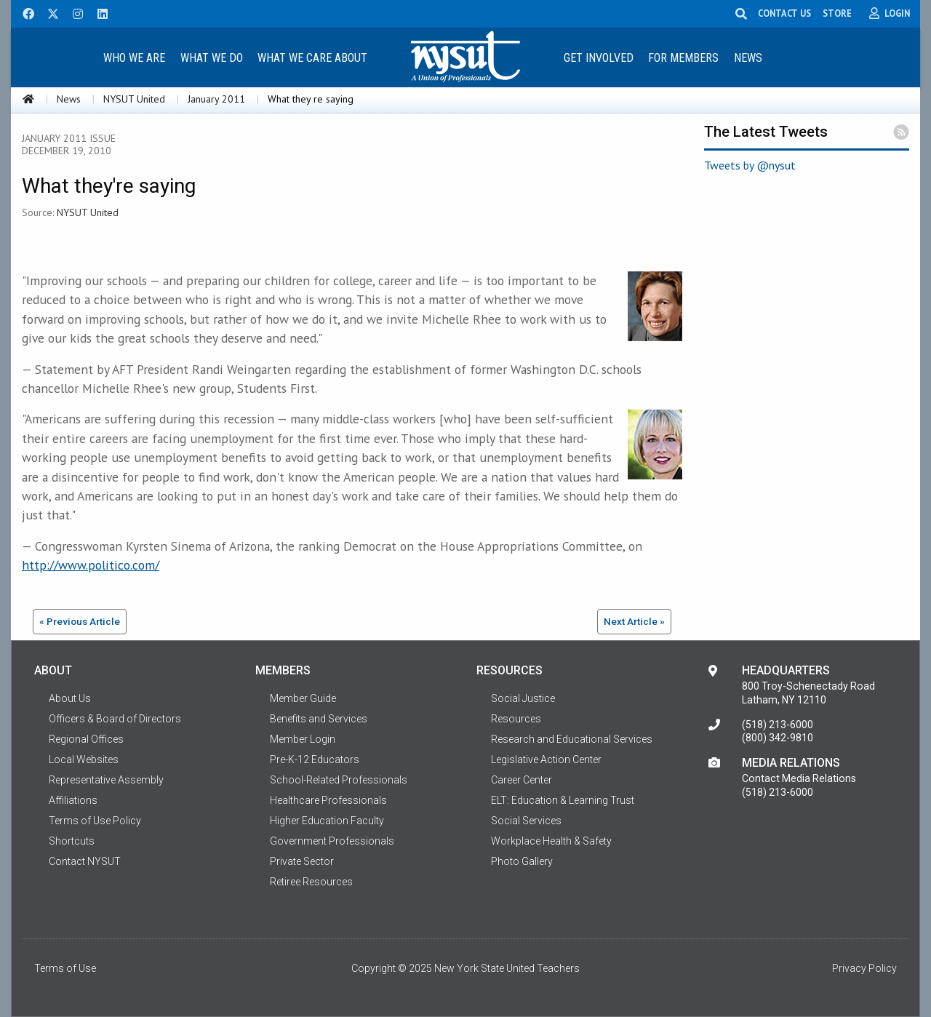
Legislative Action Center (546, 759)
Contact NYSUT (85, 861)
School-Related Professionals (338, 780)
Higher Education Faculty (327, 820)
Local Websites (84, 759)
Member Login (302, 739)
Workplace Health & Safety (551, 841)
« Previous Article (79, 621)
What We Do (211, 58)
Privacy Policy (864, 968)
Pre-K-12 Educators (314, 759)
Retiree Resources (311, 882)
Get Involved (599, 58)
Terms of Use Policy (95, 820)
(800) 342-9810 (777, 737)
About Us (70, 698)
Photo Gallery (522, 861)
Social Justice (523, 698)
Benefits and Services (318, 719)
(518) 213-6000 (777, 724)
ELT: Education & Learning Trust (562, 800)
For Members (683, 58)
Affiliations (73, 800)
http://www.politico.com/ (90, 565)
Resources (516, 719)
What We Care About (312, 58)
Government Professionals (332, 841)
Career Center (521, 780)
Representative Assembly (106, 780)
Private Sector (302, 861)
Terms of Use (65, 968)
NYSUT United (134, 98)
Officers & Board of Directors (115, 719)
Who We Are (134, 58)
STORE (838, 13)
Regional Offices (86, 739)
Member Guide (303, 698)
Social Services (526, 820)
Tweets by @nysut (750, 165)
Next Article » (634, 621)
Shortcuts (72, 841)
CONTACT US (785, 13)
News (748, 58)
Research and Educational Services (571, 739)
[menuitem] (133, 57)
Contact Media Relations (799, 778)
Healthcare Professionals (328, 800)
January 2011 (216, 98)
